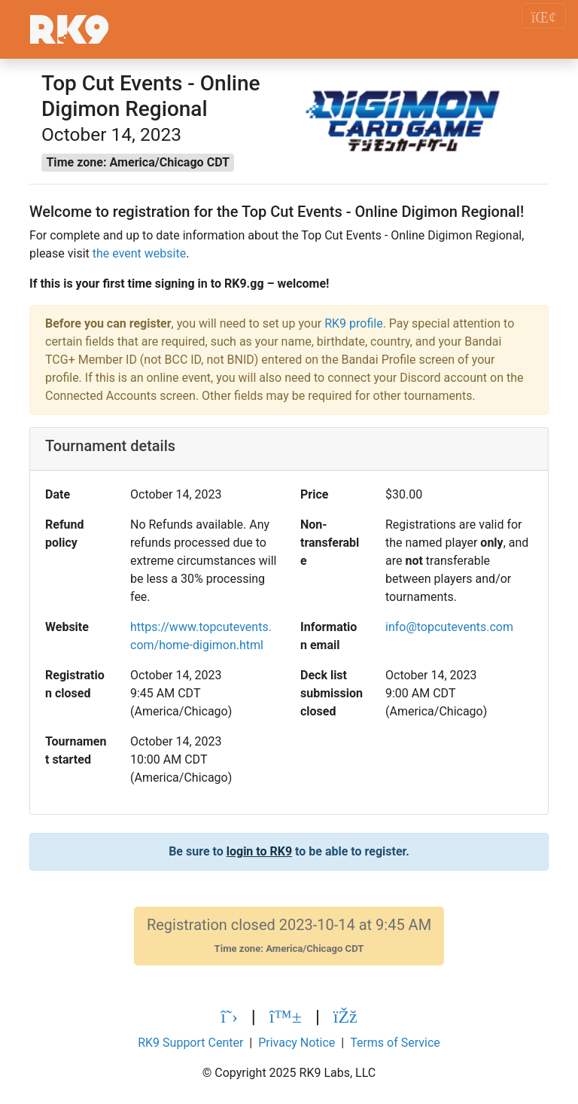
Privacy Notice (296, 1042)
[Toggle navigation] (544, 16)
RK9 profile (353, 323)
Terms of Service (395, 1042)
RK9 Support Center (190, 1042)
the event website (139, 253)
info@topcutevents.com (449, 627)
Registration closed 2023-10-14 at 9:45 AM (289, 936)
